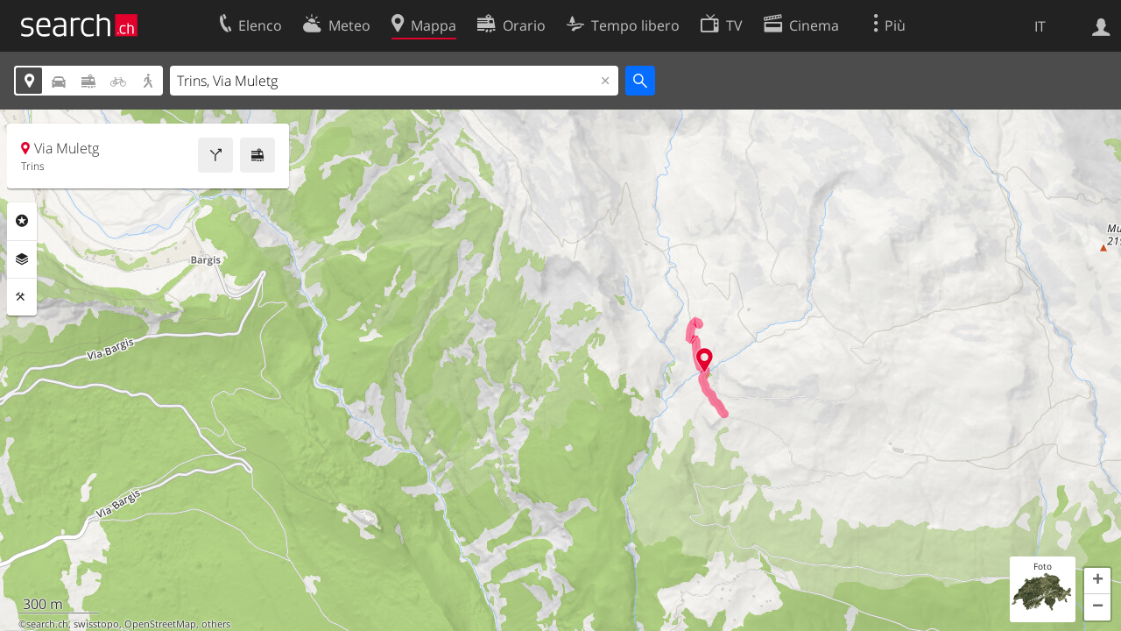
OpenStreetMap (160, 624)
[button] (1097, 581)
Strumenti (22, 297)
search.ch (47, 624)
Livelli (22, 259)
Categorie (22, 220)
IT (1040, 26)
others (215, 624)
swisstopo (96, 624)
